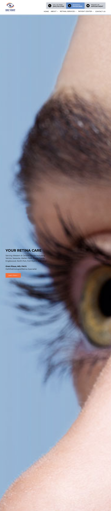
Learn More (12, 275)
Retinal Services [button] (68, 11)
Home (46, 11)
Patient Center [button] (85, 11)
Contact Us (100, 11)
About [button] (54, 11)
